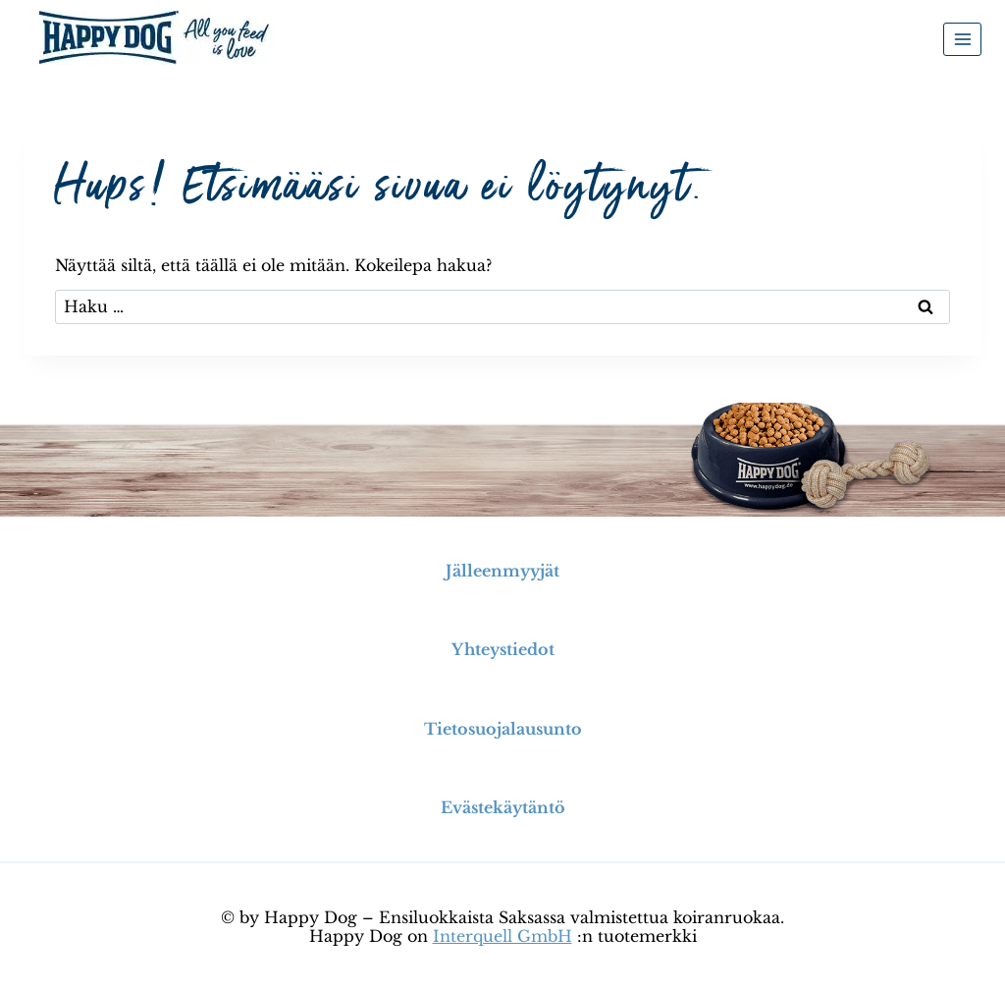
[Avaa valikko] (962, 39)
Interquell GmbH (502, 936)
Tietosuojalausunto (503, 729)
